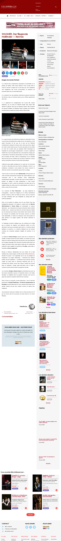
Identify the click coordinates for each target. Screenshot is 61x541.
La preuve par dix (51, 388)
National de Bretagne (52, 43)
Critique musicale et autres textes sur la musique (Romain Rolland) (51, 262)
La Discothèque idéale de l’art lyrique (51, 371)
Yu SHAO (49, 53)
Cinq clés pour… (51, 379)
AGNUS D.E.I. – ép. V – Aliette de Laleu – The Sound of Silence (51, 242)
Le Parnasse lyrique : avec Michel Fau (51, 248)
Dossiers (51, 8)
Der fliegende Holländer (50, 29)
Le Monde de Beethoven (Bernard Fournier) (51, 278)
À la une (20, 8)
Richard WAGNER (51, 33)
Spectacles (13, 8)
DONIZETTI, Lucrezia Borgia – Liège (18, 468)
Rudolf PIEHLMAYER (51, 51)
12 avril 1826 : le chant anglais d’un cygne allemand (48, 414)
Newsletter (27, 3)
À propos (34, 3)
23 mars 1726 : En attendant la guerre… (47, 450)
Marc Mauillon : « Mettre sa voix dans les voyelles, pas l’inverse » (44, 354)
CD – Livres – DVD (29, 8)
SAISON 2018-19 (51, 40)
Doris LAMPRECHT (51, 50)
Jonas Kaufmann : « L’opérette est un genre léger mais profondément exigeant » (44, 336)
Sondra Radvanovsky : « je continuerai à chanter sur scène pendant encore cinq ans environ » (44, 316)
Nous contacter (42, 3)
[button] (20, 8)
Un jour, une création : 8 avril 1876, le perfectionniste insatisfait (48, 432)
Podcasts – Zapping (41, 8)
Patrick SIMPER (50, 55)
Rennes (49, 36)
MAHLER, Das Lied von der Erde (51, 291)
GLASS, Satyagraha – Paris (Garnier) (49, 488)
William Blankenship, (30, 246)
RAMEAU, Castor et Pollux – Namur (48, 468)
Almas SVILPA (50, 57)
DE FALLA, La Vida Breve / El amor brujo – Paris (19, 488)
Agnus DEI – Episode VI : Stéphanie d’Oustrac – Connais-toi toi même (51, 235)
